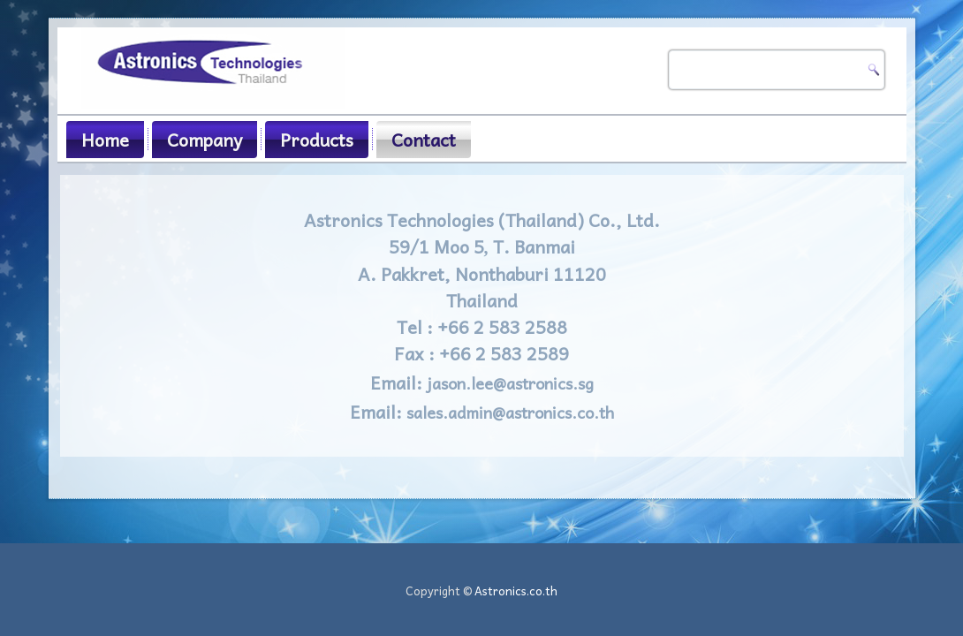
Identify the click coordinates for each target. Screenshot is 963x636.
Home (105, 139)
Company (204, 139)
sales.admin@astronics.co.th (510, 412)
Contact (423, 139)
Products (316, 139)
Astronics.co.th (515, 590)
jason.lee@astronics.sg (510, 383)
